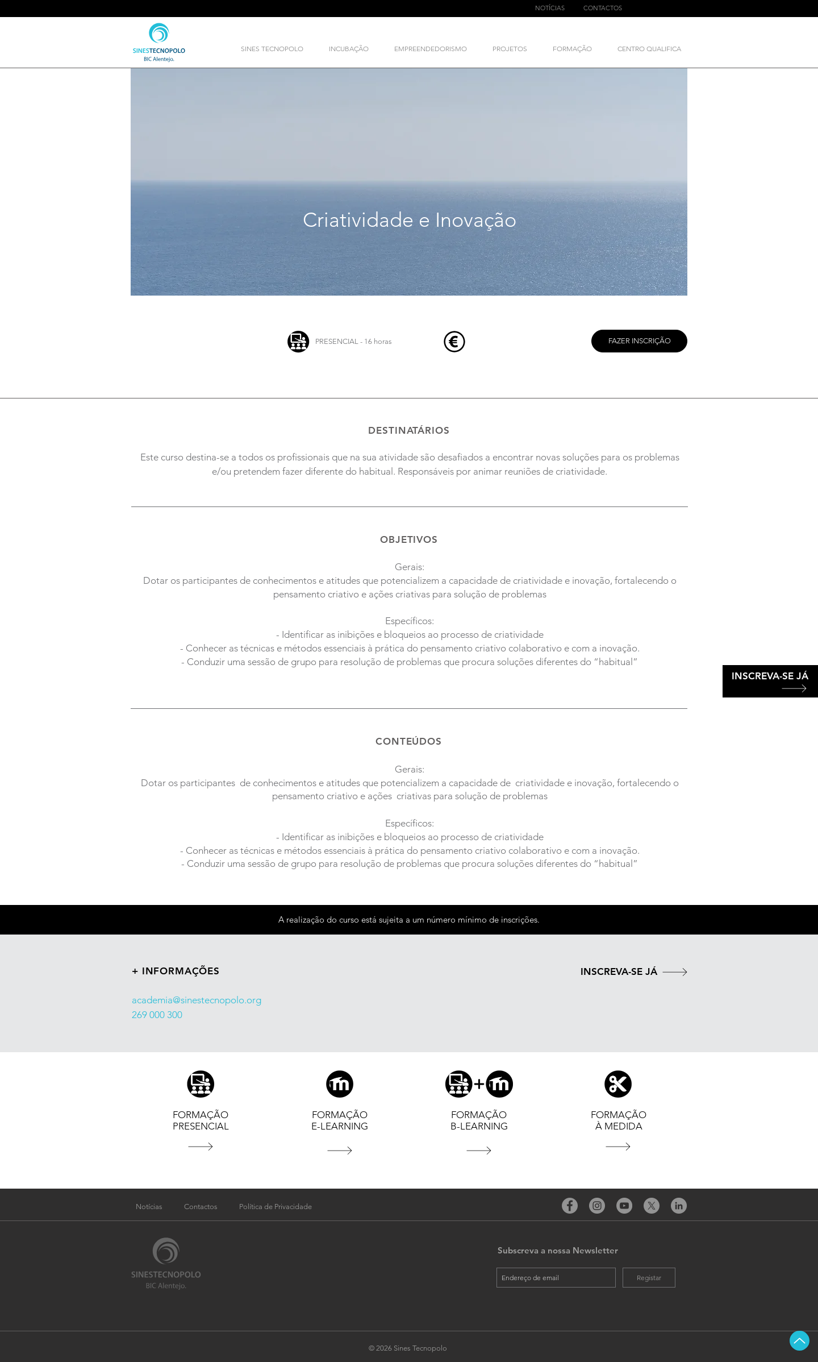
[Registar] (649, 1278)
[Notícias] (149, 1207)
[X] (652, 1206)
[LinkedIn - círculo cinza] (679, 1206)
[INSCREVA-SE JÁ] (770, 676)
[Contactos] (200, 1207)
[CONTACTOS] (602, 8)
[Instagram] (597, 1206)
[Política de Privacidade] (275, 1207)
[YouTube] (624, 1206)
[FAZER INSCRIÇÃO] (639, 341)
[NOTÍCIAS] (549, 8)
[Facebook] (570, 1206)
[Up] (799, 1341)
